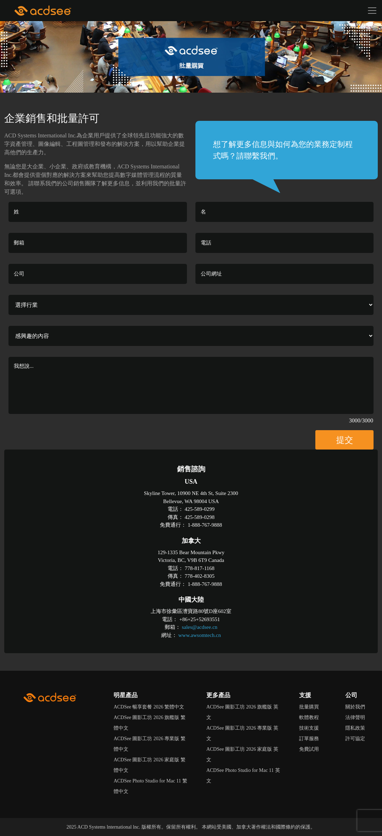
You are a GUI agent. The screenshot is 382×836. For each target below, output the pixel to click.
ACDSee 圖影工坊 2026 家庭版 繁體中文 (150, 765)
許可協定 (355, 738)
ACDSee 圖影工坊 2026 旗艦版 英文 (242, 712)
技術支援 (309, 728)
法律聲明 (355, 717)
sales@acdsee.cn (199, 627)
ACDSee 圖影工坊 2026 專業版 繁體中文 (150, 744)
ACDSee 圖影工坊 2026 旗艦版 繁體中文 (150, 723)
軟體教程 (309, 717)
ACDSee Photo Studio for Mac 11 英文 (243, 776)
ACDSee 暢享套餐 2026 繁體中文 (149, 707)
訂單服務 (309, 738)
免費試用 (309, 749)
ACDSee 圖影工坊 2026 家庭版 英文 (242, 754)
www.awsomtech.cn (199, 635)
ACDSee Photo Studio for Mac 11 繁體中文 (150, 786)
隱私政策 (355, 728)
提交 (344, 440)
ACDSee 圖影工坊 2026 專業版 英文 (242, 733)
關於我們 (355, 707)
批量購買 (309, 707)
